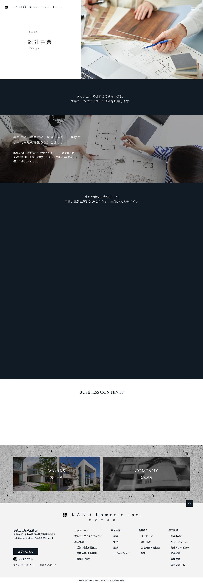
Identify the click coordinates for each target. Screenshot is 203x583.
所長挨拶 (175, 553)
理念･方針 (146, 541)
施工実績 (79, 541)
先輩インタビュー (180, 547)
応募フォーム (178, 564)
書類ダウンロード (48, 565)
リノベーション (121, 553)
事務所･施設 (83, 559)
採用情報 (173, 530)
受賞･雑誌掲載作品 (87, 547)
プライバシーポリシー (23, 565)
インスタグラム (26, 559)
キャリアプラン (179, 541)
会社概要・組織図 (150, 547)
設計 (115, 547)
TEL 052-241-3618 (23, 538)
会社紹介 (143, 530)
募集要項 (175, 559)
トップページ (81, 530)
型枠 (115, 541)
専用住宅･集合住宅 (87, 553)
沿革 (143, 553)
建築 (115, 536)
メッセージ (147, 536)
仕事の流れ (177, 536)
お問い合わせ (26, 551)
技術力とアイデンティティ (88, 536)
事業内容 (115, 530)
